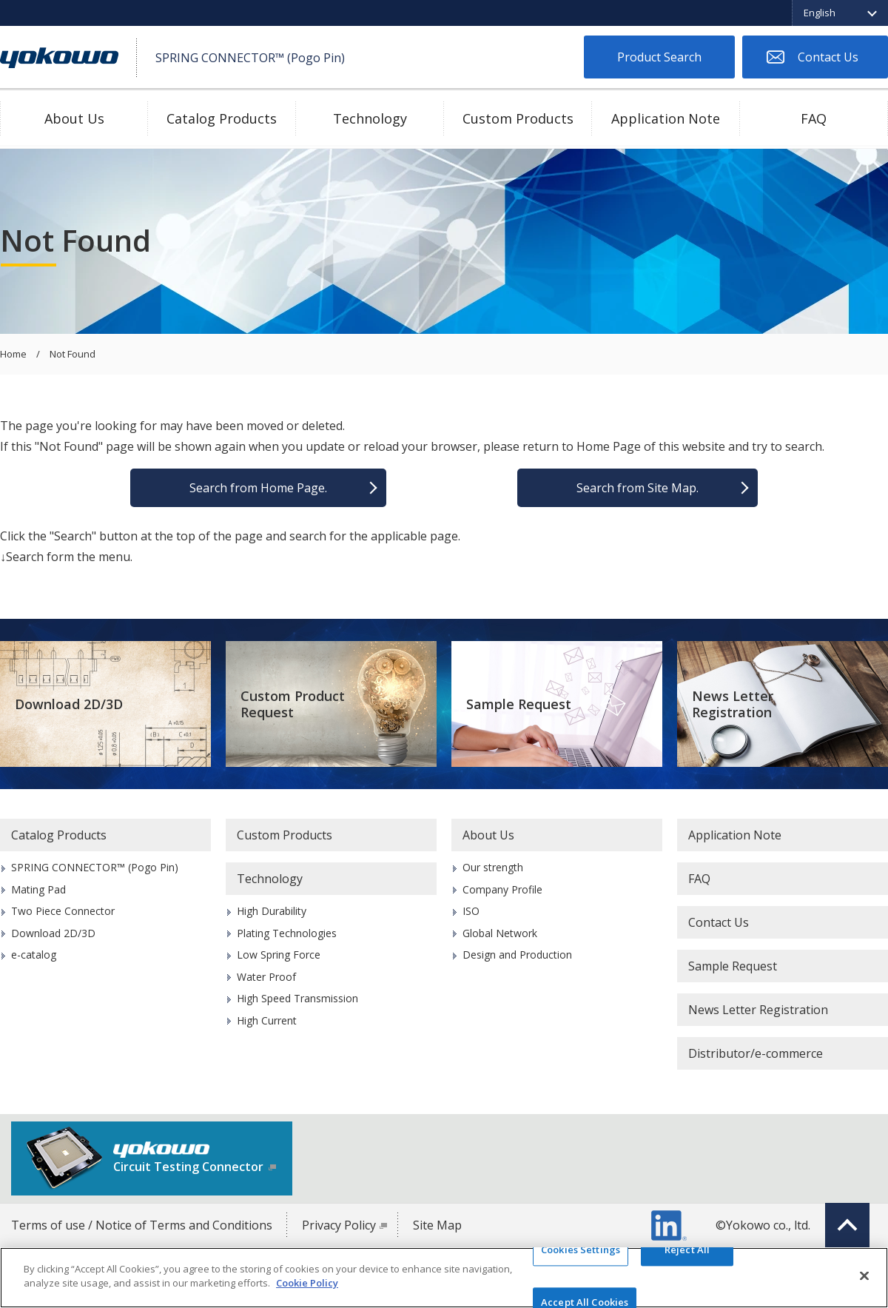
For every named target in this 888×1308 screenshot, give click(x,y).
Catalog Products (221, 118)
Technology (370, 118)
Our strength (492, 867)
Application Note (665, 118)
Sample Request (518, 704)
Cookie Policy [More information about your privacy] (307, 1282)
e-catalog (33, 955)
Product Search (659, 57)
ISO (471, 911)
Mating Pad (38, 889)
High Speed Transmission (297, 998)
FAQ (814, 118)
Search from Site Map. (637, 488)
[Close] (864, 1275)
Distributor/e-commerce (755, 1053)
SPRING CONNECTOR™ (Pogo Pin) (94, 867)
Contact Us (828, 57)
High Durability (271, 911)
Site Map (437, 1225)
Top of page (847, 1225)
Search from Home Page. (258, 488)
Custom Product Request (292, 704)
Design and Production (517, 955)
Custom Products (518, 118)
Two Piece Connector (63, 911)
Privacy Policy (339, 1225)
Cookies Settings (580, 1249)
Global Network (499, 933)
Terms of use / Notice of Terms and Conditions (141, 1225)
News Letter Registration (732, 704)
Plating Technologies (287, 933)
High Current (267, 1020)
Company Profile (502, 889)
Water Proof (266, 977)
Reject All (687, 1249)
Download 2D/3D (69, 704)
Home (13, 354)
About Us (74, 118)
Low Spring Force (278, 955)
